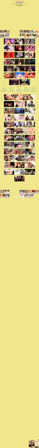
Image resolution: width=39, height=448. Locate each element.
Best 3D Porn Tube (19, 1)
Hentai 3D (17, 2)
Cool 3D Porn (21, 2)
